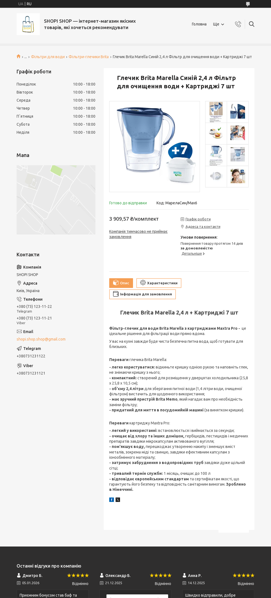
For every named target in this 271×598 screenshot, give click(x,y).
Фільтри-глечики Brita (89, 57)
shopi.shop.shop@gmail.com (41, 339)
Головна (199, 24)
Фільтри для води (48, 57)
